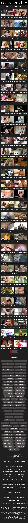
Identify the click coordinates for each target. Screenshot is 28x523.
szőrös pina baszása (20, 437)
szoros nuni (5, 422)
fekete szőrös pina (20, 372)
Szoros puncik (8, 518)
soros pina (22, 399)
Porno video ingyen (8, 487)
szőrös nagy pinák (9, 419)
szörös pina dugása (7, 443)
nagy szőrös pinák (8, 384)
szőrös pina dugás (20, 440)
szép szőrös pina (8, 402)
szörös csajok (19, 414)
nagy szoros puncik (19, 384)
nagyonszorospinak (8, 390)
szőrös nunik (23, 422)
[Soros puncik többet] (26, 2)
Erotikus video (8, 497)
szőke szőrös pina (20, 408)
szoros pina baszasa (7, 437)
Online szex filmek (9, 489)
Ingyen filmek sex (7, 464)
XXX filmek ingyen (20, 495)
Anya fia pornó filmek (8, 476)
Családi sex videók (8, 495)
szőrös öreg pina (7, 425)
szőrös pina (5, 428)
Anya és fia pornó (20, 461)
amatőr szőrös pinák (7, 361)
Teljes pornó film (20, 479)
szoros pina (14, 428)
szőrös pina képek (14, 449)
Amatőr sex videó (20, 487)
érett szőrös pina (8, 366)
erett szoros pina (20, 364)
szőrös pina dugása (8, 446)
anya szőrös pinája (8, 364)
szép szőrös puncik (8, 408)
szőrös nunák (20, 419)
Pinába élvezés (8, 474)
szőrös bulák (8, 411)
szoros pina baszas (18, 431)
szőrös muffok (18, 417)
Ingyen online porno (7, 484)
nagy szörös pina (8, 381)
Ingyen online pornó (8, 479)
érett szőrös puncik (8, 369)
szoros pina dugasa (20, 443)
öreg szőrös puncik (9, 396)
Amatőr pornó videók (20, 464)
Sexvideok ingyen (19, 497)
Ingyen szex (9, 492)
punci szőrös (6, 399)
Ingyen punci (18, 492)
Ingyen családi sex (8, 461)
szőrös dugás (9, 417)
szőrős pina (8, 431)
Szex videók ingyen (20, 484)
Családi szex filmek (14, 500)
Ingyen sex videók (8, 471)
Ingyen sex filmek (20, 471)
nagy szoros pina (21, 378)
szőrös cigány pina (18, 411)
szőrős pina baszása (7, 434)
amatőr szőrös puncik (20, 361)
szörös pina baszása (20, 434)
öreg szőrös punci (19, 393)
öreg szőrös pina (20, 390)
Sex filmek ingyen (19, 474)
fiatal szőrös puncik (8, 378)
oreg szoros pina (8, 393)
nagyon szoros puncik (20, 387)
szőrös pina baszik (8, 440)
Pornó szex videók (8, 482)
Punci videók (20, 489)
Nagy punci (20, 466)
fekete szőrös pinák (7, 375)
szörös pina (23, 428)
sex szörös (14, 399)
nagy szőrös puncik (7, 387)
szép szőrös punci (20, 405)
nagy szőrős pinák (19, 381)
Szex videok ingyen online (14, 469)
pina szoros (20, 396)
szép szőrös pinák (8, 405)
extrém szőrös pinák (8, 372)
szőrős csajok (9, 414)
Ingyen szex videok (10, 466)
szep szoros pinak (19, 402)
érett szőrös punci (19, 366)
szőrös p (16, 425)
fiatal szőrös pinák (20, 375)
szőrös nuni (14, 422)
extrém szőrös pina (20, 369)
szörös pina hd (20, 446)
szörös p (23, 425)
